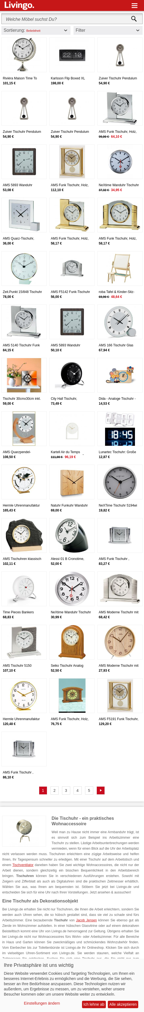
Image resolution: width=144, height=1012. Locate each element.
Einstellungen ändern (42, 1003)
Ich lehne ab (93, 1004)
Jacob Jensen (86, 920)
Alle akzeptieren (123, 1004)
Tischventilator (22, 865)
